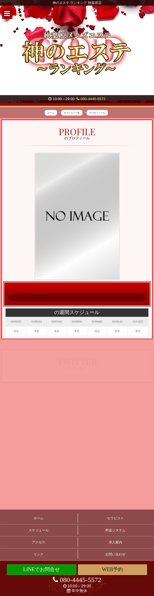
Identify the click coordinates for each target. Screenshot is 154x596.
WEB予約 (112, 569)
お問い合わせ (115, 554)
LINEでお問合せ (41, 569)
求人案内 (115, 542)
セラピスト (115, 518)
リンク (39, 554)
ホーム (39, 518)
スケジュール (39, 530)
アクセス (38, 542)
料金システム (115, 530)
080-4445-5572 (91, 99)
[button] (7, 13)
